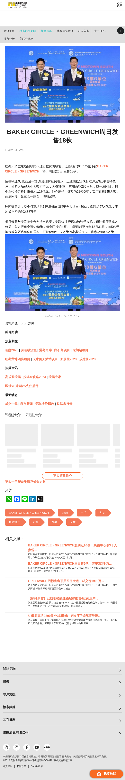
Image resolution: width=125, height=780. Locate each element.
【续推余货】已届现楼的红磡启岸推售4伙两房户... (63, 598)
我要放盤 (106, 774)
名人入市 (83, 30)
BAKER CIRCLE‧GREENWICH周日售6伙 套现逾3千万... (70, 563)
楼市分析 (9, 38)
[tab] (12, 414)
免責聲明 (7, 766)
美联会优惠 (26, 38)
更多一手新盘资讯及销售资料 (25, 482)
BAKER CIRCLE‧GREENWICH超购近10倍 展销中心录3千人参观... (72, 548)
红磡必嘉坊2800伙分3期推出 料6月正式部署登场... (64, 616)
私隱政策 (21, 766)
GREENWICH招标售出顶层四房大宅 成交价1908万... (66, 581)
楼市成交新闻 (28, 30)
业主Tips (99, 30)
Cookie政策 (37, 766)
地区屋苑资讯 (65, 30)
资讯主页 (9, 30)
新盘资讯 (46, 30)
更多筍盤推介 (62, 476)
